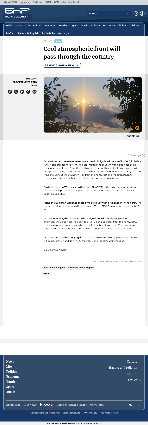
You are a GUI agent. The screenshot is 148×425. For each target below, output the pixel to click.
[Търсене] (128, 13)
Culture (134, 361)
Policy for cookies (109, 413)
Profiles (133, 380)
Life (9, 366)
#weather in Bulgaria (54, 267)
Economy (12, 376)
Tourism (12, 381)
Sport (10, 386)
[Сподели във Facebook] (10, 91)
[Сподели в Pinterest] (28, 91)
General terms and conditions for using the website (55, 413)
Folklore (133, 374)
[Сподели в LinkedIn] (22, 91)
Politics (11, 371)
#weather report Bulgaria (81, 267)
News (48, 41)
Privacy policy (90, 413)
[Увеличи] (139, 155)
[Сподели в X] (16, 91)
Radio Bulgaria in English (62, 65)
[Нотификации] (135, 13)
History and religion (125, 368)
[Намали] (143, 155)
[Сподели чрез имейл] (34, 91)
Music (10, 391)
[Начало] (17, 11)
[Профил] (142, 13)
